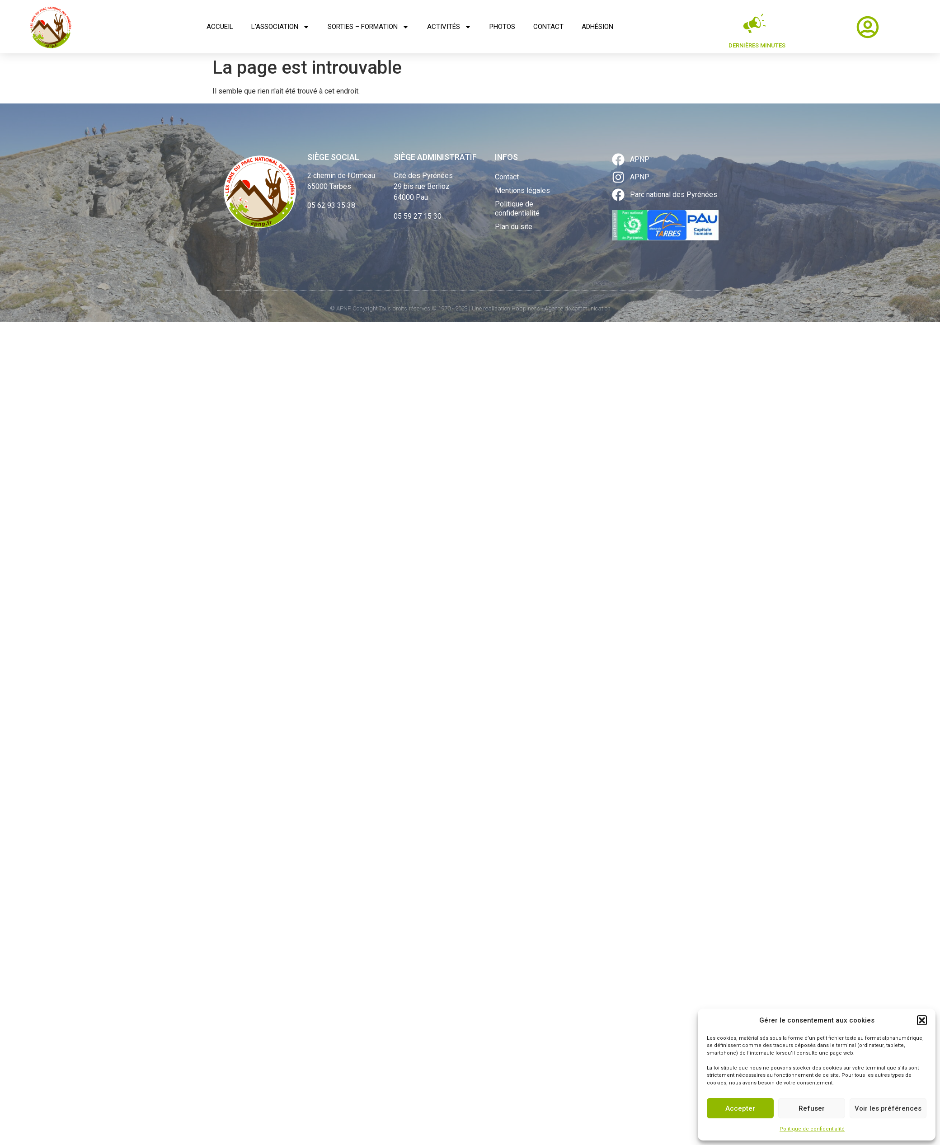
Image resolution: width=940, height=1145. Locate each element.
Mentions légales (522, 190)
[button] (921, 1020)
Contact (548, 27)
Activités (449, 27)
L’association (280, 27)
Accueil (220, 27)
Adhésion (597, 27)
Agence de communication (578, 308)
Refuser (812, 1108)
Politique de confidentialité (812, 1129)
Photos (502, 27)
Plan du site (513, 226)
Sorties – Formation (368, 27)
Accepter (740, 1108)
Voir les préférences (888, 1108)
